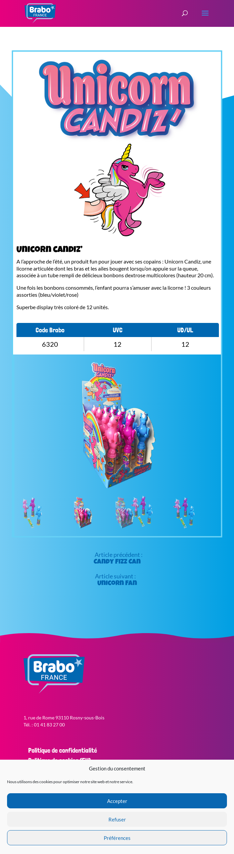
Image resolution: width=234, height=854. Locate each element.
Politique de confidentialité (62, 750)
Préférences (117, 838)
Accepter (117, 801)
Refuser (117, 819)
